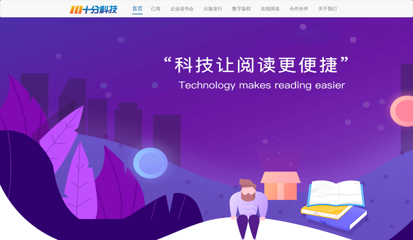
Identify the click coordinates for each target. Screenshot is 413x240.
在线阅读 (270, 8)
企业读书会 (182, 8)
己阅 (155, 8)
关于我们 (327, 8)
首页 (137, 8)
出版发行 (213, 8)
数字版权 (241, 8)
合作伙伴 (299, 8)
